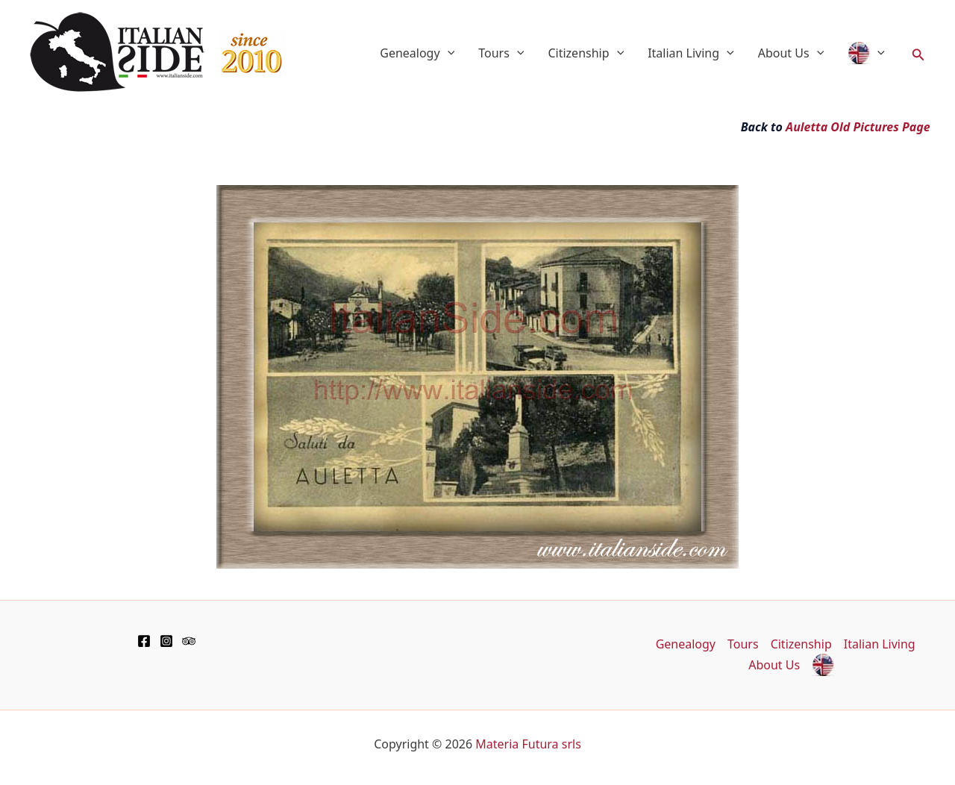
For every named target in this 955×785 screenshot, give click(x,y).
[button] (918, 53)
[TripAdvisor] (188, 641)
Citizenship (586, 53)
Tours (501, 53)
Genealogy (417, 53)
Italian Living (691, 53)
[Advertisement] (174, 179)
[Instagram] (166, 641)
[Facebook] (144, 641)
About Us (791, 53)
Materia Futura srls (528, 744)
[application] (447, 53)
